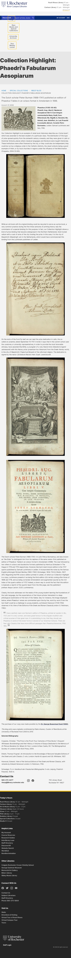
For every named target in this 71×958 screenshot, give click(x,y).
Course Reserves (8, 835)
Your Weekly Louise (12, 45)
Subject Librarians (8, 895)
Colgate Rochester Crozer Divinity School (17, 865)
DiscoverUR (6, 845)
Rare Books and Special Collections (13, 28)
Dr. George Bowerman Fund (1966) (54, 724)
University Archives (14, 37)
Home (3, 90)
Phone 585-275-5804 (10, 901)
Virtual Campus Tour (9, 920)
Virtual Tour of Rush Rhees (11, 917)
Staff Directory (7, 843)
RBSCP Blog (36, 90)
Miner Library (6, 873)
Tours (3, 923)
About (43, 14)
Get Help (10, 14)
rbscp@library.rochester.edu (12, 782)
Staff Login (7, 945)
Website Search (7, 848)
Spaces (18, 14)
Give (68, 18)
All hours (66, 10)
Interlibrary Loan (7, 840)
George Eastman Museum (11, 868)
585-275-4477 (7, 780)
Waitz (3, 912)
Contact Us (5, 893)
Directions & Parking (9, 915)
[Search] (33, 18)
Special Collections (19, 90)
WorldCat (5, 851)
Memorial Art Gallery (9, 870)
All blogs (11, 19)
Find (3, 14)
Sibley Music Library (9, 875)
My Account (61, 18)
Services (26, 14)
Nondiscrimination (8, 853)
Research (35, 14)
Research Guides (8, 838)
